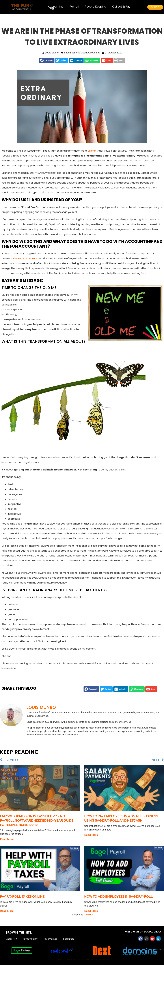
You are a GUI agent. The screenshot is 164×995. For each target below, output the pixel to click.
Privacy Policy (30, 942)
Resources (68, 942)
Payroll (74, 6)
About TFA (11, 942)
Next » (89, 917)
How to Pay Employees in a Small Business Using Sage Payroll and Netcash (121, 821)
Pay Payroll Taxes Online (22, 899)
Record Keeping (95, 6)
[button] (46, 63)
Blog (51, 8)
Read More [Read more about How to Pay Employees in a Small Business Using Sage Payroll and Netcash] (91, 837)
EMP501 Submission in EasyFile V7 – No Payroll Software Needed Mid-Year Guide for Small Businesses (36, 823)
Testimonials (50, 942)
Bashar (92, 153)
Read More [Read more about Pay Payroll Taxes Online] (7, 913)
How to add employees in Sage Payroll (118, 899)
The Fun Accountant (25, 261)
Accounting (55, 6)
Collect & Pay (121, 6)
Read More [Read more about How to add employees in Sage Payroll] (91, 913)
